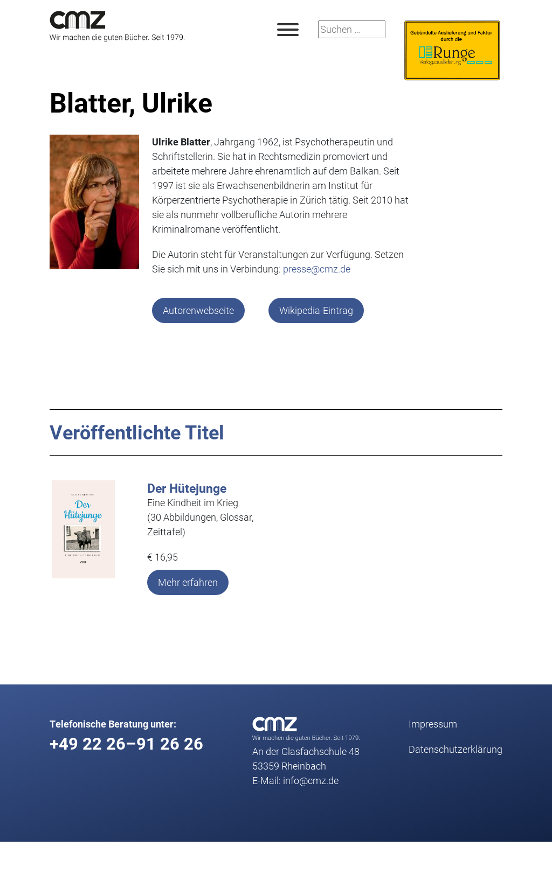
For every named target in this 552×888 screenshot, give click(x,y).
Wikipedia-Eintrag (316, 310)
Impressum (433, 723)
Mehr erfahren (188, 582)
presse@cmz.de (316, 268)
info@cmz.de (311, 780)
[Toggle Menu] (288, 29)
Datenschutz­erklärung (455, 749)
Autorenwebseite (198, 310)
